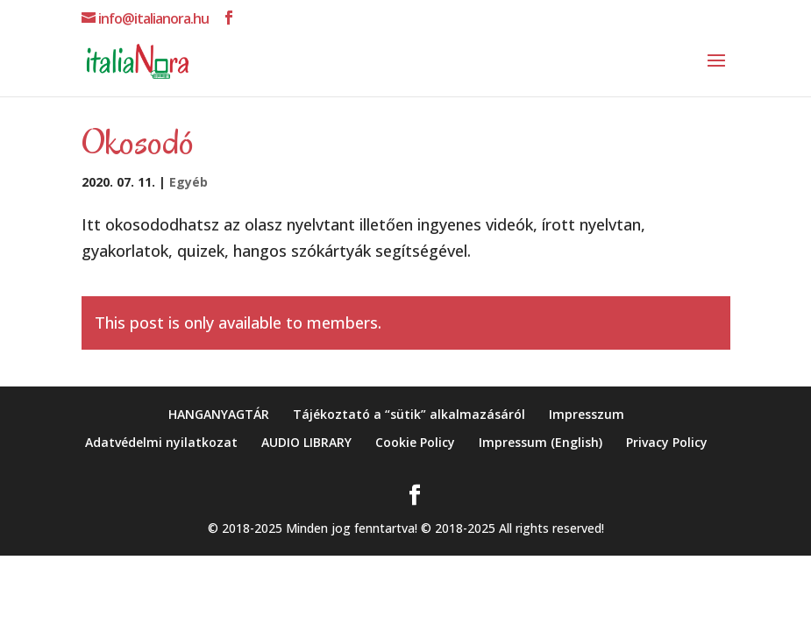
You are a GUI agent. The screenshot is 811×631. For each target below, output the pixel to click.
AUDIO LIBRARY (306, 442)
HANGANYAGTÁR (218, 414)
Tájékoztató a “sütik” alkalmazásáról (409, 414)
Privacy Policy (667, 442)
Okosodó (138, 142)
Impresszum (586, 414)
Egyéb (188, 182)
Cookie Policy (415, 442)
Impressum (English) (540, 442)
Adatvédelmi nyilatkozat (161, 442)
